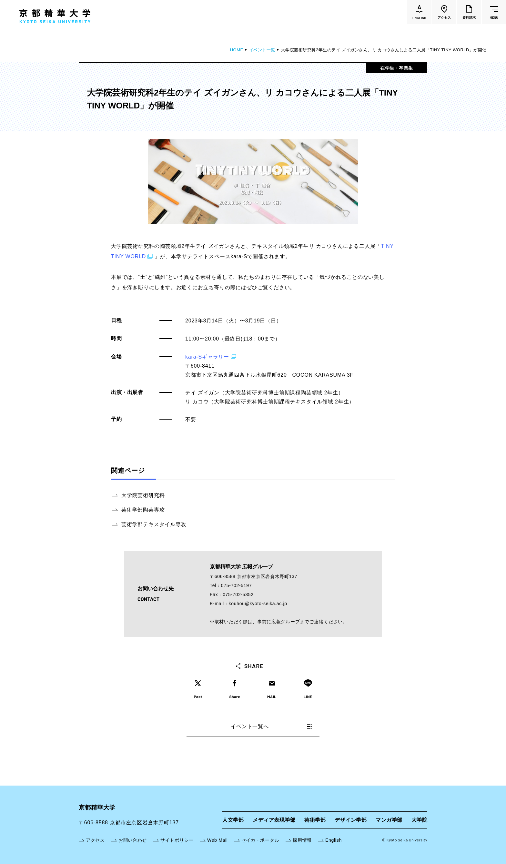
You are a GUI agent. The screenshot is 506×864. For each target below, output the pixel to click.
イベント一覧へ (271, 726)
